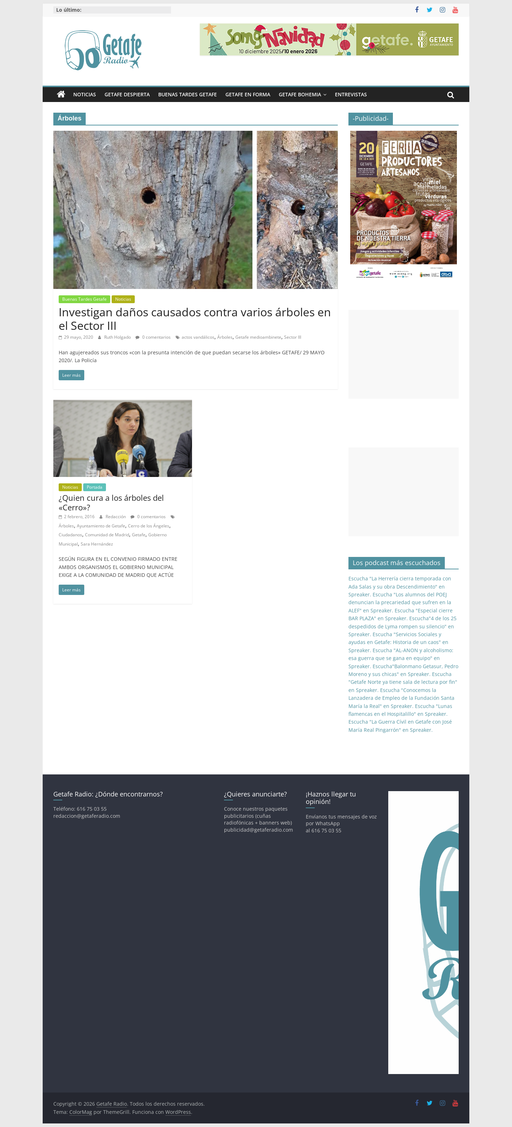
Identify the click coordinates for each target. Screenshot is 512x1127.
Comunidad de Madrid (107, 535)
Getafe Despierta (127, 94)
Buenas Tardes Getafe (187, 94)
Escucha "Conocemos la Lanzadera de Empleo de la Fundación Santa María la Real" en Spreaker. (401, 698)
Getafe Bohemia (300, 94)
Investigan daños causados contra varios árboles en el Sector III (195, 318)
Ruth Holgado (118, 337)
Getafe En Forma (247, 94)
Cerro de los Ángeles (148, 526)
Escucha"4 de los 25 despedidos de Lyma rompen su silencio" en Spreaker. (402, 626)
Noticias (84, 94)
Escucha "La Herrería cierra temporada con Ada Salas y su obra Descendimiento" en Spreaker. (399, 586)
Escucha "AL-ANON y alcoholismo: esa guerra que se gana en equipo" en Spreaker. (400, 658)
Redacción (116, 517)
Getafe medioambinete (258, 337)
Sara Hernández (97, 544)
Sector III (292, 337)
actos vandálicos (198, 337)
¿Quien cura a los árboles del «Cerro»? (111, 502)
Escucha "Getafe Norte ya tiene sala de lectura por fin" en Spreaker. (402, 682)
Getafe (138, 535)
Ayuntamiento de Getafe (101, 526)
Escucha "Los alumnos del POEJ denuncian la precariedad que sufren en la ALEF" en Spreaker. (399, 602)
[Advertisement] (403, 354)
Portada (94, 487)
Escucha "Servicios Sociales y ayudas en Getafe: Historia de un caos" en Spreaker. (398, 642)
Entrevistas (351, 94)
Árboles (225, 337)
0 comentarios (153, 337)
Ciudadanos (70, 535)
